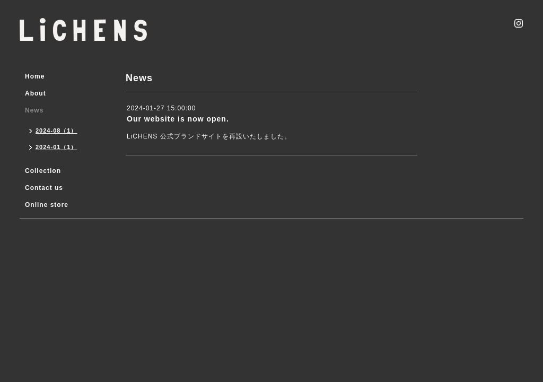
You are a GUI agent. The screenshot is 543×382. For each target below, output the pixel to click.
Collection (43, 171)
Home (35, 76)
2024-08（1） (56, 130)
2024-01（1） (56, 147)
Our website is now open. (178, 119)
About (35, 93)
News (34, 110)
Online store (46, 205)
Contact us (44, 188)
